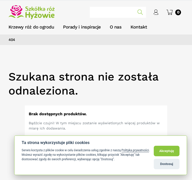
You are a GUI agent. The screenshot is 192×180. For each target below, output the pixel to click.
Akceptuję (166, 151)
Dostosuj (166, 164)
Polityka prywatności (135, 150)
